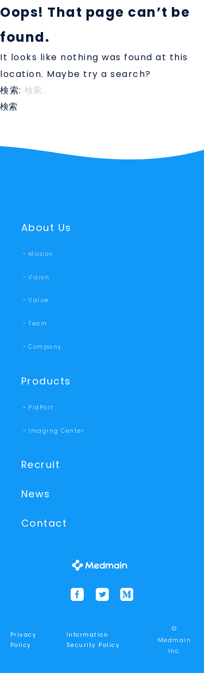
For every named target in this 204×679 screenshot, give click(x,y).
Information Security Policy (93, 646)
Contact (46, 528)
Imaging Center (56, 433)
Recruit (42, 467)
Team (37, 325)
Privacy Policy (23, 646)
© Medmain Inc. (174, 645)
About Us (47, 228)
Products (47, 382)
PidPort (41, 410)
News (36, 498)
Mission (41, 255)
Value (38, 301)
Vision (39, 278)
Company (44, 348)
